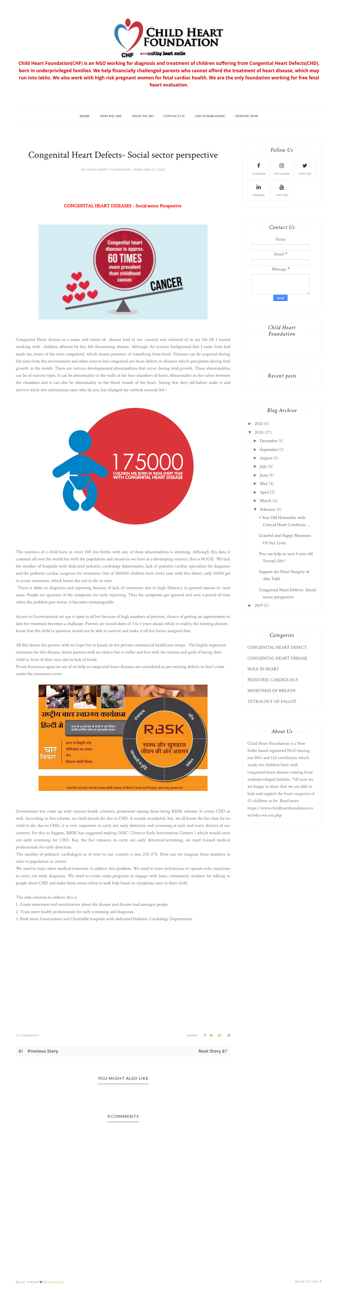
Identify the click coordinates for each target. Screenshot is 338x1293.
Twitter (305, 168)
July (263, 466)
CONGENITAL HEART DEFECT (277, 647)
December (269, 441)
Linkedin (258, 190)
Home (85, 116)
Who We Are (111, 116)
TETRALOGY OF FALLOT (272, 701)
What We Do (143, 116)
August (266, 458)
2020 (259, 432)
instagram (281, 168)
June (264, 475)
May (264, 483)
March (265, 501)
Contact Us (174, 116)
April (264, 492)
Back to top (308, 1282)
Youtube (282, 190)
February (267, 509)
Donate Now (247, 116)
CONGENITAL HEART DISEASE (277, 658)
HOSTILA (56, 1282)
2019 (259, 605)
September (269, 449)
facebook (258, 168)
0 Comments (27, 1035)
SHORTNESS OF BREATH (271, 691)
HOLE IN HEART (263, 669)
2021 (259, 424)
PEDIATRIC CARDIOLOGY (272, 680)
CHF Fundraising (210, 116)
